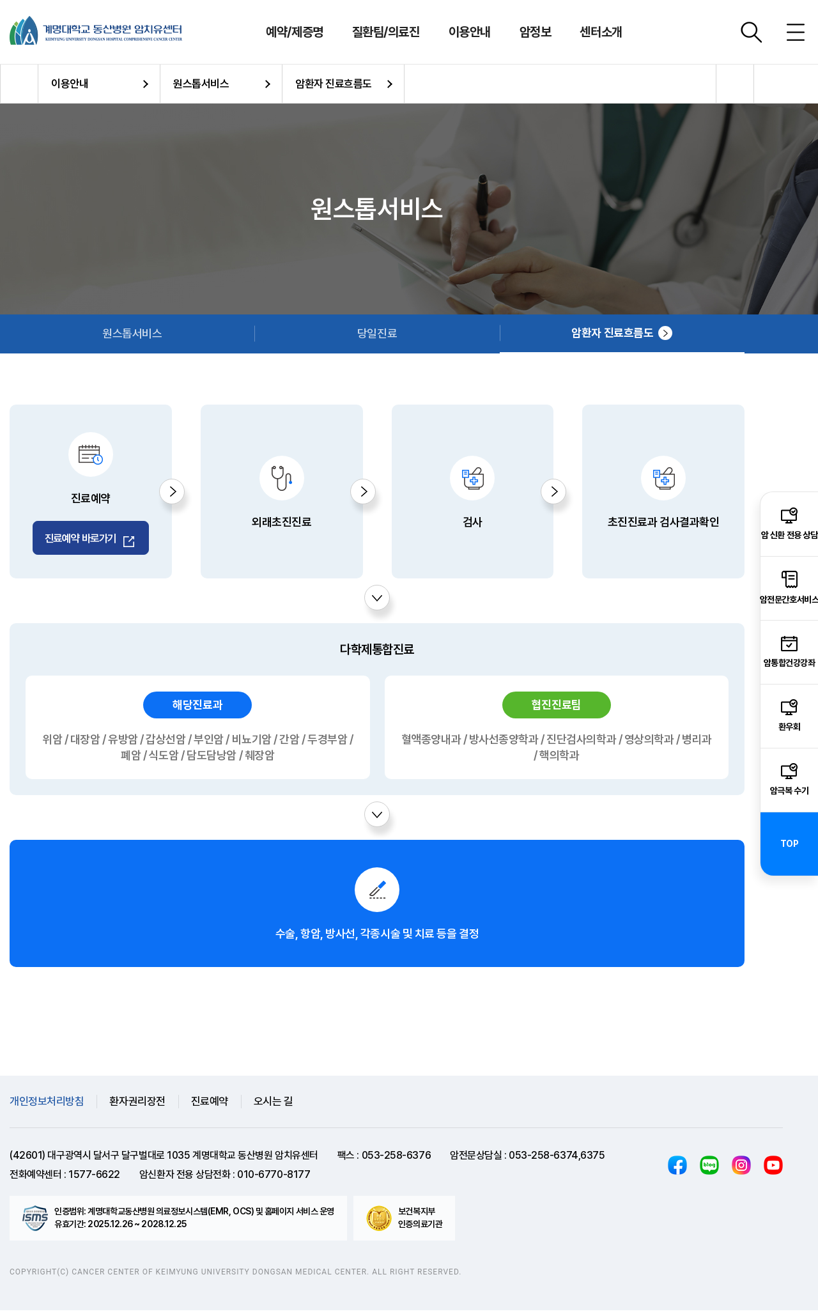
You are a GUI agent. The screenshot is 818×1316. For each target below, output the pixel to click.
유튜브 (773, 1171)
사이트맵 (795, 32)
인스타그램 (741, 1171)
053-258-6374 (543, 1161)
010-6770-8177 (273, 1180)
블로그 (709, 1171)
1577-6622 (94, 1180)
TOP (789, 844)
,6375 (591, 1161)
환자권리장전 (137, 1107)
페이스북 (677, 1171)
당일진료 (377, 333)
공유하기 (735, 84)
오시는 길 (273, 1107)
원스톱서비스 (201, 83)
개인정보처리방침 (47, 1107)
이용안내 (69, 83)
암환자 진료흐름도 (333, 83)
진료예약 (209, 1107)
